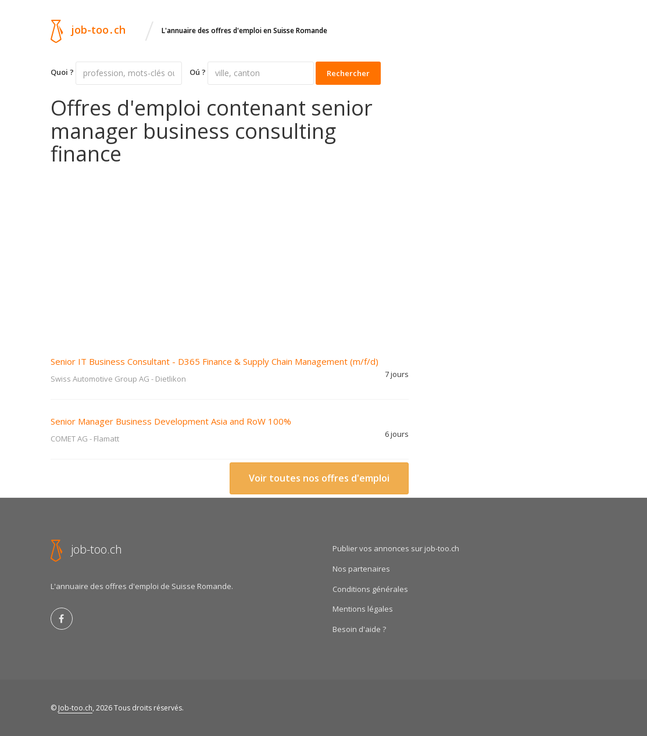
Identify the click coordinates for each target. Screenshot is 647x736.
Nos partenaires (361, 568)
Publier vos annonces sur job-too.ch (396, 548)
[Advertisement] (230, 252)
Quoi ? (62, 72)
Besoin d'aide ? (359, 629)
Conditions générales (370, 589)
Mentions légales (363, 609)
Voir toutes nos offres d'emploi (319, 478)
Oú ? (198, 72)
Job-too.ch (75, 708)
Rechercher (348, 73)
